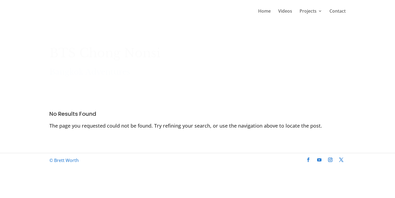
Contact (337, 11)
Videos (285, 11)
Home (264, 11)
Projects (308, 11)
